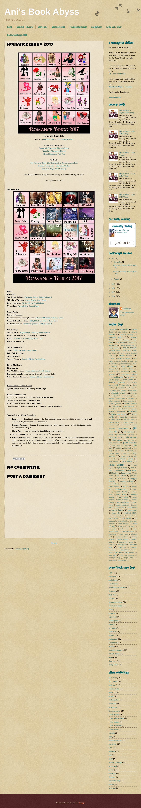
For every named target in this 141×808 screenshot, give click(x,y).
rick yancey (126, 518)
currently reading (122, 226)
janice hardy (121, 411)
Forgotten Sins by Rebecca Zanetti (38, 297)
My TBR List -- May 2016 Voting (127, 132)
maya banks (121, 494)
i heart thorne (114, 729)
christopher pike (113, 372)
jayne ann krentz (119, 414)
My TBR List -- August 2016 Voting (126, 111)
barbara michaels (130, 348)
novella (111, 635)
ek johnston (122, 390)
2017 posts (113, 681)
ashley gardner (114, 348)
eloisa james (126, 396)
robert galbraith (122, 521)
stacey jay (112, 544)
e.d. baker (131, 388)
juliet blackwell (114, 443)
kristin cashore (113, 461)
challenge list (114, 700)
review (111, 770)
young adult (113, 665)
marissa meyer (122, 489)
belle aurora (126, 350)
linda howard (126, 473)
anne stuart (131, 342)
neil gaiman (132, 507)
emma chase (121, 398)
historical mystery (115, 602)
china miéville (127, 366)
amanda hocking (126, 334)
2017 (114, 292)
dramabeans (121, 388)
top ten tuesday (114, 781)
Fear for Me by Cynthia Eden (33, 359)
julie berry (131, 434)
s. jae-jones (131, 526)
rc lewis (130, 516)
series (111, 657)
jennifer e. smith (129, 419)
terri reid (118, 552)
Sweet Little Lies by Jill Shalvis (38, 371)
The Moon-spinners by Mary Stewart (37, 324)
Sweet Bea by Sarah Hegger (36, 300)
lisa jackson (121, 476)
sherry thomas (123, 539)
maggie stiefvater (127, 481)
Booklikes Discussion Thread (54, 151)
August (117, 279)
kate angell (127, 448)
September (118, 262)
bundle (111, 696)
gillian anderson (114, 401)
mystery (112, 624)
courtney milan (129, 374)
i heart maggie (114, 722)
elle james (133, 393)
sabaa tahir (112, 529)
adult (110, 573)
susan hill (122, 547)
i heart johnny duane (116, 718)
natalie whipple (120, 507)
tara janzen (124, 550)
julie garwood (131, 437)
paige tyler (116, 513)
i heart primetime (115, 726)
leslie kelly (120, 470)
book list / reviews (25, 26)
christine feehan (127, 369)
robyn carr (121, 526)
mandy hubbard (113, 484)
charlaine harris (125, 364)
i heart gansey (114, 714)
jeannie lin (123, 417)
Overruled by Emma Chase (28, 306)
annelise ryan (113, 345)
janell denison (124, 409)
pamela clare (130, 512)
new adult (112, 628)
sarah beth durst (128, 531)
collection (112, 703)
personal (112, 751)
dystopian (112, 591)
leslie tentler (132, 470)
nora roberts (117, 510)
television (112, 773)
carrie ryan (133, 361)
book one (112, 685)
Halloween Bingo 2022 (17, 34)
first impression (114, 711)
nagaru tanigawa (122, 505)
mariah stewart (114, 486)
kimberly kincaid (126, 459)
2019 (114, 284)
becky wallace (115, 350)
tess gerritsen (129, 552)
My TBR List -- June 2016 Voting (127, 196)
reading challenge (115, 762)
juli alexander (120, 434)
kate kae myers (119, 451)
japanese (112, 613)
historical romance (115, 606)
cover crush (113, 707)
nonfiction (112, 632)
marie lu (125, 486)
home (9, 26)
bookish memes (58, 26)
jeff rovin (134, 417)
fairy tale (112, 595)
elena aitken (133, 390)
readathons (96, 26)
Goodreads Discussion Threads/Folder (54, 148)
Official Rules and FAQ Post (54, 154)
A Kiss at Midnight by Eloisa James (49, 318)
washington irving (114, 558)
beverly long (124, 353)
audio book (113, 580)
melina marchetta (123, 500)
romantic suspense (115, 650)
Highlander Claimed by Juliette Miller (35, 332)
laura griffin (116, 464)
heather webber (131, 404)
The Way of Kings (122, 230)
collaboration (114, 584)
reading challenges (78, 26)
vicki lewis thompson (127, 555)
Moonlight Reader (65, 139)
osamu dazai (132, 510)
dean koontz (128, 380)
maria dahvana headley (127, 484)
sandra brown (124, 529)
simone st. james (126, 542)
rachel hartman (118, 516)
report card (113, 766)
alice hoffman (122, 332)
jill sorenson (129, 432)
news (110, 748)
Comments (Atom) (22, 549)
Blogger (82, 803)
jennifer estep (114, 422)
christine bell (113, 369)
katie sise (126, 453)
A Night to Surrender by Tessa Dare (43, 321)
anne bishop (120, 342)
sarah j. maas (124, 534)
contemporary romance (117, 587)
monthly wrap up (115, 740)
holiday (111, 609)
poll (110, 755)
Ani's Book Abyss (41, 12)
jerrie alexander (125, 425)
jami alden (112, 409)
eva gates (131, 398)
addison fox (124, 329)
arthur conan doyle (127, 345)
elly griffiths (115, 396)
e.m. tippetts (112, 390)
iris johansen (116, 406)
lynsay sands (121, 478)
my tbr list (112, 744)
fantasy (111, 598)
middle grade (113, 621)
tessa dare (112, 555)
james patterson (128, 406)
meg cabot (123, 497)
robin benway (123, 524)
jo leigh (111, 434)
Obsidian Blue (49, 139)
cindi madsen (125, 372)
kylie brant (127, 461)
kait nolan (126, 445)
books (111, 692)
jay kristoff (132, 411)
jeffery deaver (116, 419)
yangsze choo (129, 558)
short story (113, 661)
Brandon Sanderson (122, 232)
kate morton (130, 451)
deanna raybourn (117, 382)
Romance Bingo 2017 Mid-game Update (54, 166)
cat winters (114, 364)
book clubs (42, 26)
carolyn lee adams (121, 361)
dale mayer (130, 377)
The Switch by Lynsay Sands (25, 350)
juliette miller (116, 445)
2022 (114, 258)
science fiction (114, 654)
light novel (113, 617)
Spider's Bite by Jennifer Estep (42, 377)
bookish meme (114, 689)
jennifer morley (113, 425)
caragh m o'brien (124, 358)
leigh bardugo (121, 468)
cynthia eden (118, 377)
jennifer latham (128, 422)
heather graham (115, 404)
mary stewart (122, 492)
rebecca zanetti (113, 518)
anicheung (127, 309)
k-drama (112, 733)
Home (54, 543)
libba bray (114, 473)
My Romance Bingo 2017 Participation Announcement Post (53, 163)
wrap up (112, 788)
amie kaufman (124, 340)
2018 (114, 288)
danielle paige (114, 380)
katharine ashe (114, 453)
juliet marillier (130, 442)
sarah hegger (112, 534)
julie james (117, 440)
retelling (112, 646)
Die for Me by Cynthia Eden (33, 303)
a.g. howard (113, 329)
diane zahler (126, 385)
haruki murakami (128, 401)
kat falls (118, 448)
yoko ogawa (112, 560)
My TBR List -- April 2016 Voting (127, 175)
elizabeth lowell (118, 393)
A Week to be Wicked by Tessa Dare (28, 338)
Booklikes (128, 87)
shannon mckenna (122, 537)
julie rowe (131, 440)
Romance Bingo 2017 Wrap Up (54, 169)
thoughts (112, 777)
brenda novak (125, 355)
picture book (113, 643)
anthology (112, 576)
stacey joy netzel (122, 544)
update (111, 784)
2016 (114, 296)
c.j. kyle (111, 358)
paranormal (113, 639)
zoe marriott (122, 560)
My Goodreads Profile (117, 74)
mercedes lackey (123, 502)
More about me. (115, 97)
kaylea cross (125, 456)
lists (110, 737)
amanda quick (116, 337)
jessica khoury (124, 428)
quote (111, 759)
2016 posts (113, 678)
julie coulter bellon (115, 437)
